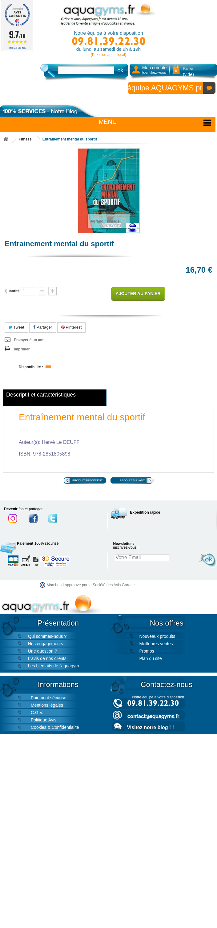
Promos (146, 651)
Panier (188, 71)
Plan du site (150, 658)
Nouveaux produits (157, 636)
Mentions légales (47, 705)
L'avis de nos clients (47, 658)
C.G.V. (37, 712)
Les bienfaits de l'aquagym (53, 665)
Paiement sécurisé (48, 697)
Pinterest (71, 327)
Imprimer (22, 349)
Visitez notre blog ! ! (150, 727)
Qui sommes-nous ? (47, 636)
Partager (42, 327)
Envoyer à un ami (29, 340)
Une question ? (42, 651)
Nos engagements (45, 643)
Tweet (16, 327)
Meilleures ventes (156, 643)
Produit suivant (132, 480)
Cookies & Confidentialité (55, 727)
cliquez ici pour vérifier (157, 585)
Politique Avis (43, 719)
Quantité (12, 291)
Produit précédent (87, 480)
